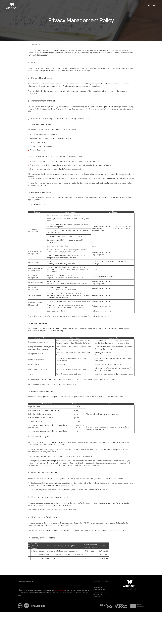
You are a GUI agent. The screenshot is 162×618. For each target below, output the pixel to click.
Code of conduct (98, 594)
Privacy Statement (59, 590)
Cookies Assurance (99, 585)
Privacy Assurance (99, 587)
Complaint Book (98, 596)
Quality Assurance (99, 589)
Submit (78, 586)
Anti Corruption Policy (100, 592)
